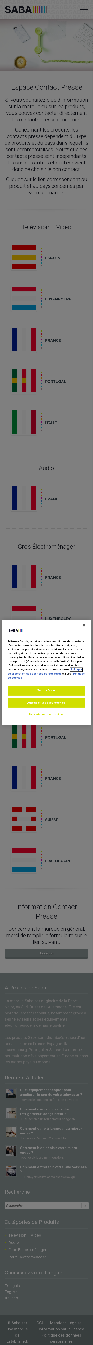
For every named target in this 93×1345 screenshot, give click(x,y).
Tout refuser (46, 690)
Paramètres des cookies (46, 714)
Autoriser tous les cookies (46, 702)
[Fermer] (84, 625)
